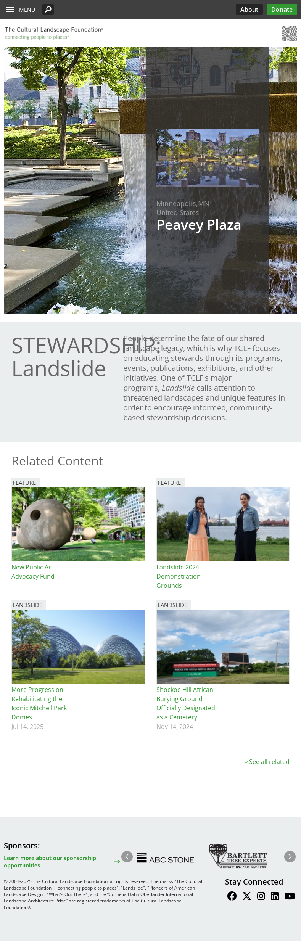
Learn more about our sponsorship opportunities (50, 861)
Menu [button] (27, 9)
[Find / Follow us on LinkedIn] (275, 897)
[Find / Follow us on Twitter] (246, 897)
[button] (48, 9)
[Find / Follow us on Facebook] (232, 897)
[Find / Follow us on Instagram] (261, 897)
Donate (282, 9)
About (249, 9)
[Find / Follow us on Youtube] (290, 897)
